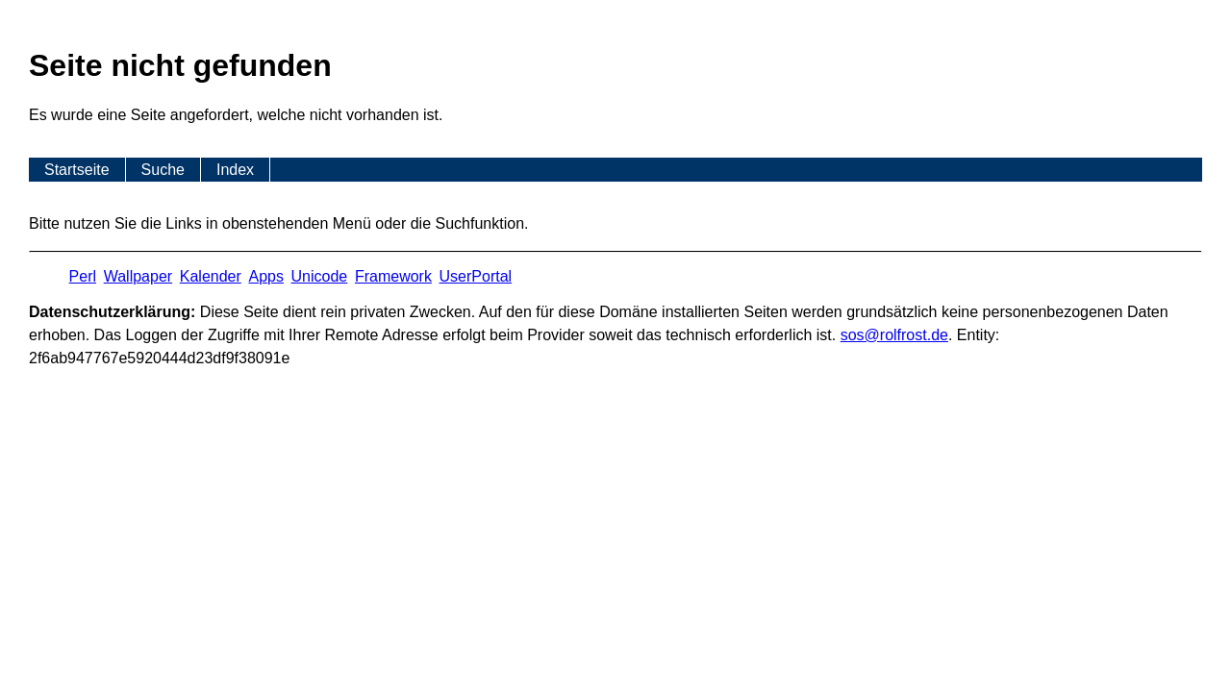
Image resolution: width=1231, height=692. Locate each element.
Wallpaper (138, 276)
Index (235, 169)
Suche (163, 169)
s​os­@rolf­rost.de (894, 335)
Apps (265, 276)
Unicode (319, 276)
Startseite (77, 169)
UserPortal (476, 276)
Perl (82, 276)
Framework (393, 276)
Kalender (210, 276)
